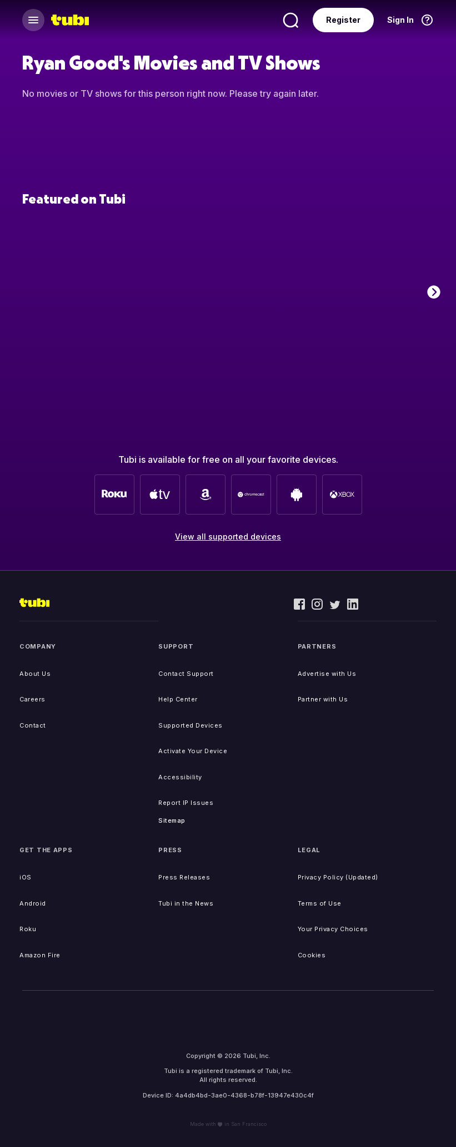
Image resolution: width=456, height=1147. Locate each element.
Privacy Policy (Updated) (338, 877)
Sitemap (172, 820)
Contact (32, 725)
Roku (27, 929)
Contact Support (186, 674)
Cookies (312, 955)
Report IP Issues (185, 803)
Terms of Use (320, 903)
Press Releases (184, 877)
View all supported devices (228, 536)
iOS (25, 877)
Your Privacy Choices (333, 929)
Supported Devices (190, 725)
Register (343, 19)
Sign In (400, 19)
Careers (32, 699)
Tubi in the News (185, 903)
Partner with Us (323, 699)
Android (32, 903)
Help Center (178, 699)
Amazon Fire (40, 955)
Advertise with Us (327, 674)
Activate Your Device (192, 751)
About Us (35, 674)
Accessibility (180, 777)
